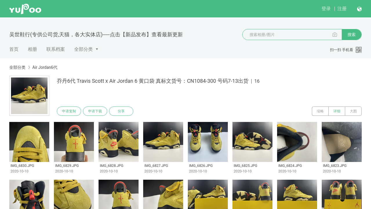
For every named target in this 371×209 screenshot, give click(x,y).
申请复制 (69, 111)
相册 (32, 49)
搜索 (352, 34)
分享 (121, 111)
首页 (14, 49)
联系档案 (55, 49)
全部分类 (83, 49)
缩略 (320, 111)
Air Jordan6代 (44, 67)
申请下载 (95, 111)
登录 (326, 8)
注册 (342, 8)
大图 (353, 111)
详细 (336, 111)
